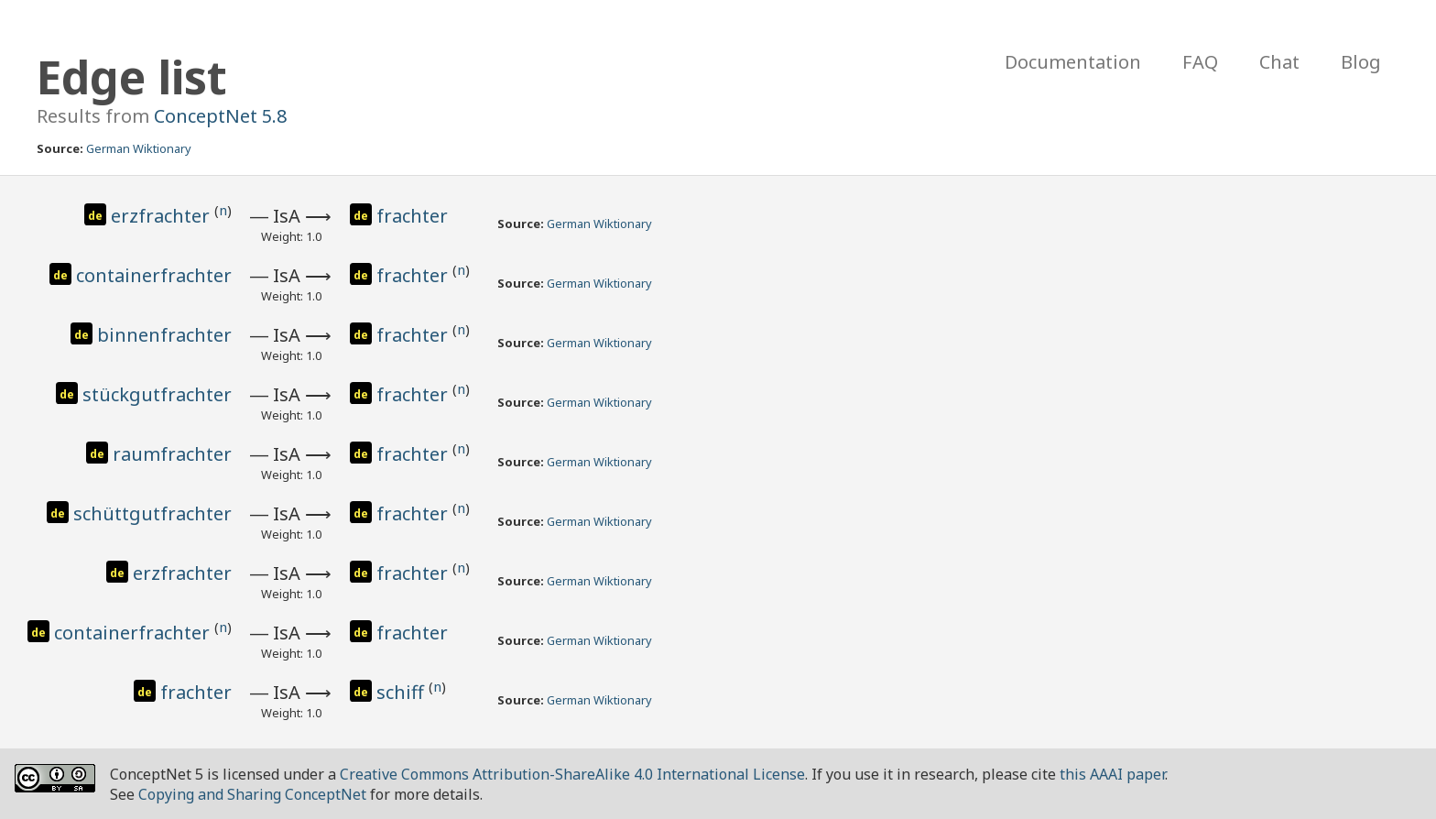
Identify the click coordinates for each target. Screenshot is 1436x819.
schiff (402, 692)
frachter (412, 215)
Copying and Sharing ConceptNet (252, 794)
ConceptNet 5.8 (220, 116)
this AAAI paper (1112, 774)
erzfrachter (162, 215)
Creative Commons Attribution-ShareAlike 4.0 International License (572, 774)
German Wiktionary (138, 148)
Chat (1279, 61)
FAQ (1200, 61)
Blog (1361, 61)
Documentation (1073, 61)
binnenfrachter (164, 334)
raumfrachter (172, 454)
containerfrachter (154, 275)
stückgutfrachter (157, 394)
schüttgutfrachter (152, 513)
